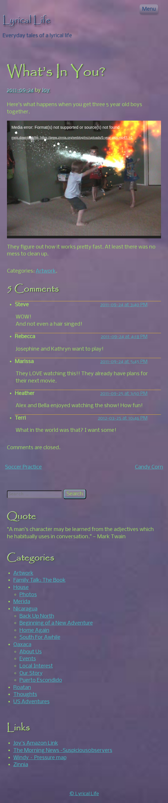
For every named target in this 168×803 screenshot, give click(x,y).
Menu (149, 9)
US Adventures (31, 702)
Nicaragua (25, 609)
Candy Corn (149, 467)
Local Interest (36, 666)
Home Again (34, 630)
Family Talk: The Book (39, 580)
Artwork (46, 271)
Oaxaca (22, 645)
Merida (21, 602)
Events (27, 659)
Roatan (22, 687)
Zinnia (20, 765)
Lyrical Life (27, 20)
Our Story (31, 673)
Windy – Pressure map (39, 758)
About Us (30, 652)
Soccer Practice (23, 467)
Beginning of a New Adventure (56, 623)
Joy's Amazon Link (35, 743)
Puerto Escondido (40, 680)
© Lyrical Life (84, 794)
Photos (28, 595)
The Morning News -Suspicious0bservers (62, 750)
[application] (84, 180)
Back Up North (36, 616)
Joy (46, 90)
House (21, 587)
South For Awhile (39, 637)
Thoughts (25, 694)
